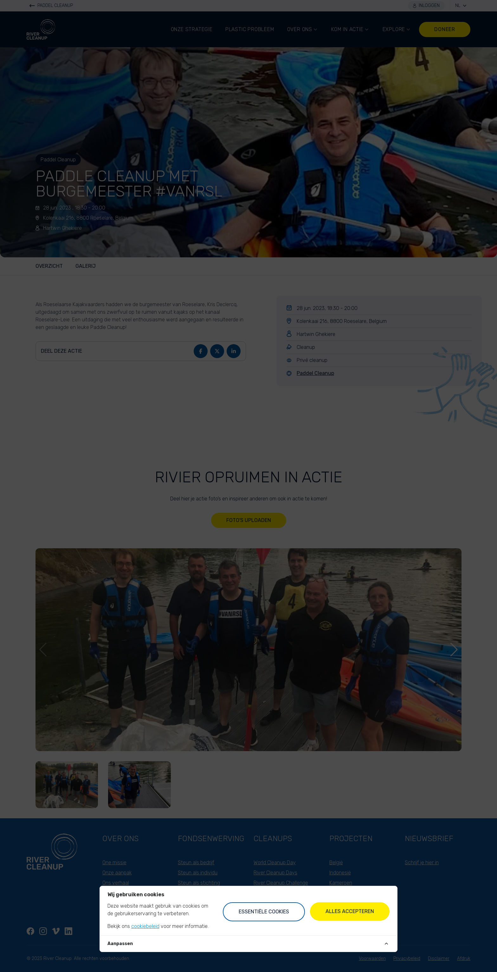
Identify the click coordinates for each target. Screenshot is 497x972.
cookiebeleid (145, 926)
